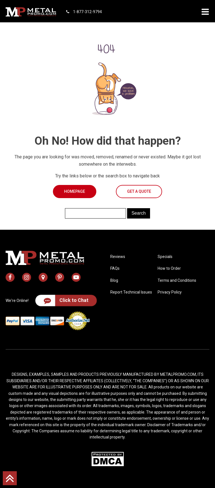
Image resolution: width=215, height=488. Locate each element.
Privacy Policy (170, 292)
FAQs (115, 268)
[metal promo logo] (31, 12)
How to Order (169, 268)
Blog (114, 280)
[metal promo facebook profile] (10, 277)
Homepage (74, 191)
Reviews (117, 256)
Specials (165, 256)
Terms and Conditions (177, 280)
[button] (205, 12)
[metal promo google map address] (43, 277)
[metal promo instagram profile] (26, 277)
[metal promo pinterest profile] (59, 277)
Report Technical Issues (131, 292)
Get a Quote (139, 191)
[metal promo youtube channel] (76, 277)
